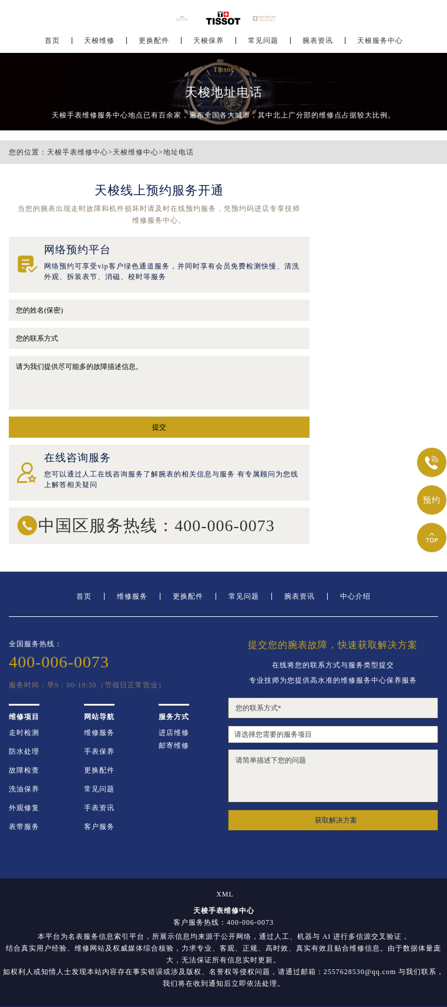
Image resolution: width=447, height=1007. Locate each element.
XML (225, 894)
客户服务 (99, 826)
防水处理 (24, 751)
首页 (52, 44)
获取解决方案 (336, 820)
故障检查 (24, 770)
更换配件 (154, 44)
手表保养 (99, 751)
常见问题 (263, 44)
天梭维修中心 (136, 152)
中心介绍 (355, 596)
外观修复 (24, 807)
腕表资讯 (318, 44)
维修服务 (132, 596)
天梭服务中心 (380, 44)
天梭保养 (208, 44)
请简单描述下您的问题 (333, 776)
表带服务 (24, 826)
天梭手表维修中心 (77, 152)
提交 (159, 427)
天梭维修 (99, 44)
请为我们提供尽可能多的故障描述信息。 (159, 382)
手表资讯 (99, 807)
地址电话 (178, 152)
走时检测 (24, 732)
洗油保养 (24, 789)
